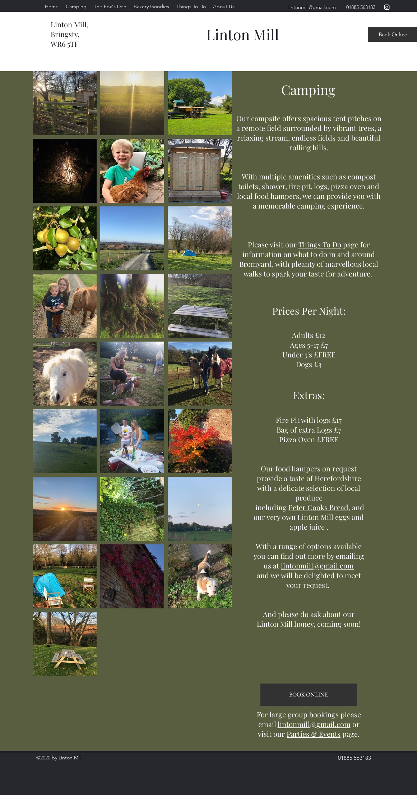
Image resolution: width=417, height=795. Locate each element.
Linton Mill (242, 34)
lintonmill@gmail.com (317, 565)
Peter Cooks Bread (318, 507)
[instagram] (386, 7)
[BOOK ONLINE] (308, 695)
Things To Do (319, 244)
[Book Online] (392, 34)
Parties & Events (313, 734)
